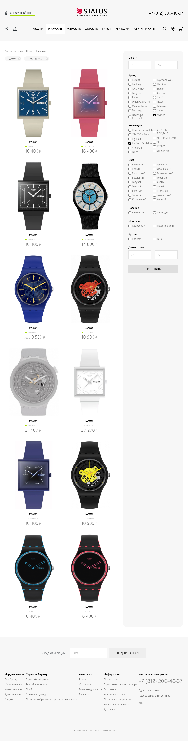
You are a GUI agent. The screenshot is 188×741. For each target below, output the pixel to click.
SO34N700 (33, 518)
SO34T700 (33, 146)
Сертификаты (144, 28)
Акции (38, 28)
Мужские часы (13, 684)
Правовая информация (117, 699)
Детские (91, 28)
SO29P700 (89, 611)
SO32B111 (89, 518)
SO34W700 (89, 425)
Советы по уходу (36, 694)
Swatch (12, 58)
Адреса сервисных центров (154, 695)
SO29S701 (33, 611)
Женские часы (13, 689)
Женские (74, 28)
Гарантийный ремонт (38, 679)
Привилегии (111, 679)
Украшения (85, 684)
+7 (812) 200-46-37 (166, 13)
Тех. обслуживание (37, 684)
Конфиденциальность (117, 704)
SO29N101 (33, 332)
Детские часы (13, 694)
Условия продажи (114, 694)
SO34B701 (33, 239)
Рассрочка (110, 689)
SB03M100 (33, 425)
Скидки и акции (54, 653)
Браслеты (84, 694)
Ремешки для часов (90, 689)
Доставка (109, 709)
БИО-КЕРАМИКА (36, 58)
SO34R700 (89, 146)
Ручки (106, 28)
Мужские (55, 28)
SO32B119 (89, 239)
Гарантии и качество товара (120, 684)
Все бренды (11, 679)
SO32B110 (89, 332)
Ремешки (122, 28)
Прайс (29, 689)
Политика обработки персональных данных (51, 699)
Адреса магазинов (149, 690)
